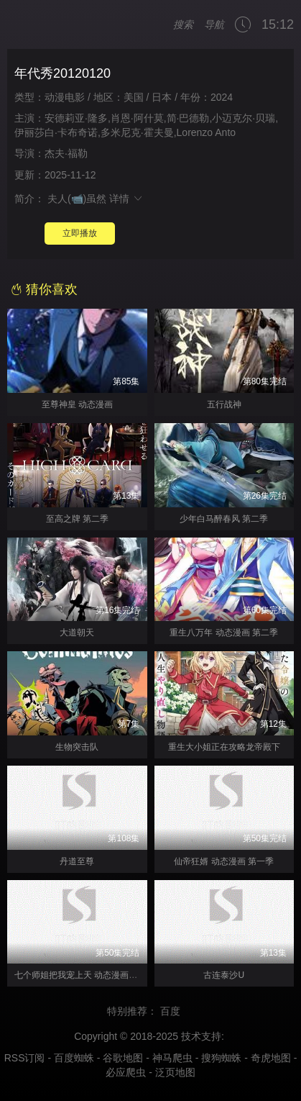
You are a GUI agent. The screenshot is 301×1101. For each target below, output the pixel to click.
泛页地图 (175, 1072)
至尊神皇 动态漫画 (77, 404)
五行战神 (224, 404)
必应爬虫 (126, 1072)
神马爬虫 (172, 1058)
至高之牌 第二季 (77, 519)
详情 (126, 198)
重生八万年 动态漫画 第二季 (224, 632)
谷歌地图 (123, 1058)
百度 (177, 1011)
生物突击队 (76, 747)
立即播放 (79, 233)
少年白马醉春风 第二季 (224, 519)
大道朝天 (77, 632)
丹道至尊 (77, 861)
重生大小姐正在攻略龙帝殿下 (224, 747)
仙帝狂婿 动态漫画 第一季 (224, 861)
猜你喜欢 (44, 289)
